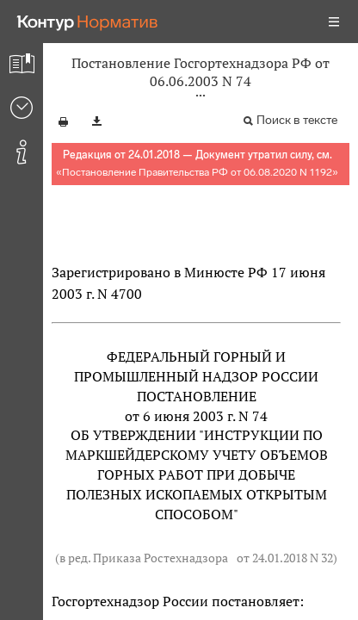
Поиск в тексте (296, 120)
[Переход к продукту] (87, 21)
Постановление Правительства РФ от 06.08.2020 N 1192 (197, 172)
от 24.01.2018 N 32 (285, 557)
